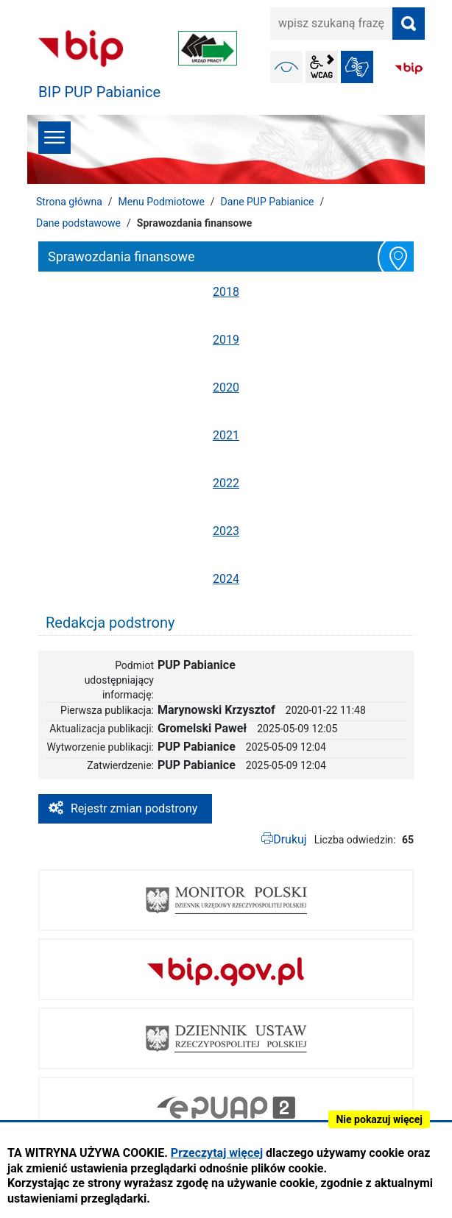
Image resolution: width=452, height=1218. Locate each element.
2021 (226, 435)
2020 (226, 387)
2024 (226, 579)
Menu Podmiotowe (162, 202)
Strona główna (69, 202)
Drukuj (290, 839)
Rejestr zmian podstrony (134, 808)
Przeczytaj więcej (217, 1153)
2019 (226, 340)
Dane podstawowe (78, 223)
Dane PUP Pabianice (267, 202)
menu (54, 137)
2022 (226, 483)
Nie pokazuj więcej (379, 1119)
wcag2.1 (322, 67)
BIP (408, 68)
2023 (226, 531)
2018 (226, 292)
